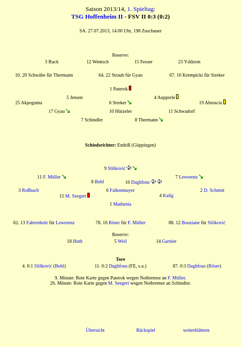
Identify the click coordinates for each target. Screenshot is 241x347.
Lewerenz (188, 176)
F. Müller (52, 176)
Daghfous (140, 182)
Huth (78, 241)
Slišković (117, 168)
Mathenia (122, 204)
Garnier (169, 241)
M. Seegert (75, 195)
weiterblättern (196, 330)
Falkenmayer (122, 190)
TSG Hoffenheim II (97, 16)
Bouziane (191, 222)
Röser (114, 222)
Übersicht (95, 330)
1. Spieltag (140, 8)
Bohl (99, 181)
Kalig (168, 195)
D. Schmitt (214, 190)
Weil (122, 241)
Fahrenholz (37, 222)
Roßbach (30, 190)
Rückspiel (145, 330)
